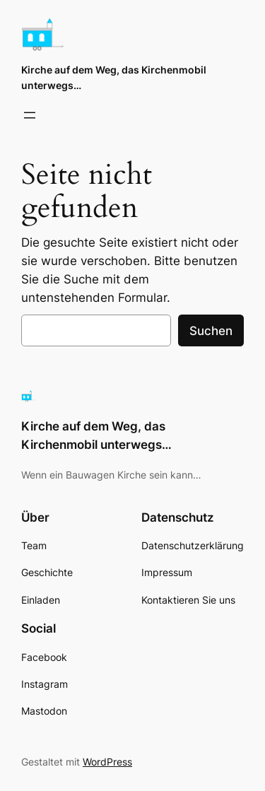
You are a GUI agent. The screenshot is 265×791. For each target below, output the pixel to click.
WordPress (107, 762)
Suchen (210, 331)
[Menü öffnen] (29, 115)
